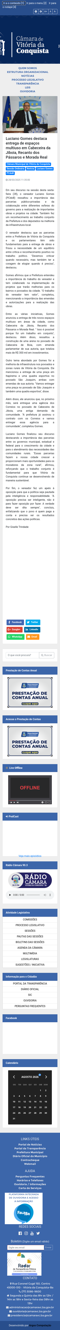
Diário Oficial (30, 989)
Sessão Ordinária (15, 168)
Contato (30, 1278)
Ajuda (30, 1171)
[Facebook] (21, 1233)
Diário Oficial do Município (30, 1156)
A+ (45, 11)
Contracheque (30, 1160)
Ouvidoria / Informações (30, 1184)
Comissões (30, 919)
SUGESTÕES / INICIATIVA (30, 964)
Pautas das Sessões (30, 936)
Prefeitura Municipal (30, 1152)
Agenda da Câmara (30, 947)
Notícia (30, 168)
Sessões (30, 930)
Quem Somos (27, 68)
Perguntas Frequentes (30, 1006)
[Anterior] (14, 1077)
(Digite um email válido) (35, 1241)
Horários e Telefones (30, 1180)
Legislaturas (30, 959)
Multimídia (30, 953)
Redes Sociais (30, 1227)
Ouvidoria (27, 91)
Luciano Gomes (45, 168)
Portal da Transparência (30, 983)
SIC (30, 994)
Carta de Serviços (30, 1188)
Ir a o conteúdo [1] (13, 3)
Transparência (27, 83)
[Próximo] (46, 1077)
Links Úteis (30, 1139)
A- (55, 11)
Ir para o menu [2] (37, 3)
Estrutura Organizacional (27, 72)
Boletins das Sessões (30, 942)
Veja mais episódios (30, 856)
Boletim (16, 1241)
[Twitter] (38, 1233)
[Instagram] (26, 1233)
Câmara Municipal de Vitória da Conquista (28, 164)
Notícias (27, 75)
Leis (27, 87)
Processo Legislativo (28, 79)
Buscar (46, 655)
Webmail (30, 1163)
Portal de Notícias (30, 1144)
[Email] (25, 1247)
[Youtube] (32, 1233)
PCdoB (10, 173)
